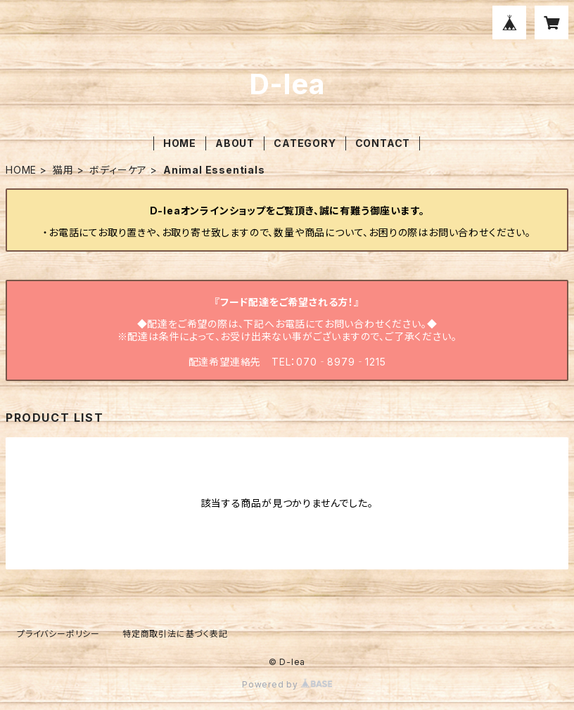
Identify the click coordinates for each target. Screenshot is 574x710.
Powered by (287, 684)
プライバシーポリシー (58, 633)
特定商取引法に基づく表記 (175, 633)
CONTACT (383, 143)
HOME (179, 143)
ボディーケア (118, 170)
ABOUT (235, 143)
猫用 (63, 170)
